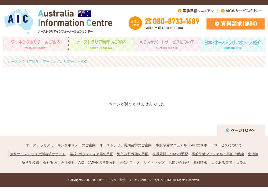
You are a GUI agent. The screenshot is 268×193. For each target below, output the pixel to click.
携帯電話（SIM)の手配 (170, 154)
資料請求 (200, 163)
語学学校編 (30, 163)
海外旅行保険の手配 (132, 154)
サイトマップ (154, 163)
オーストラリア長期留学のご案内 (125, 145)
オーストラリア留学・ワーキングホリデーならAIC (132, 179)
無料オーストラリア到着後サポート (38, 154)
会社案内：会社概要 (59, 163)
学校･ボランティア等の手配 (91, 154)
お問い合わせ (179, 163)
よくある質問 (221, 163)
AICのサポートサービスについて (216, 145)
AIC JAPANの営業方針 (97, 163)
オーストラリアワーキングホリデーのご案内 (61, 145)
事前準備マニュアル (171, 145)
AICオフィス (130, 163)
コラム (241, 163)
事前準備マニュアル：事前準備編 (218, 154)
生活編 (253, 154)
